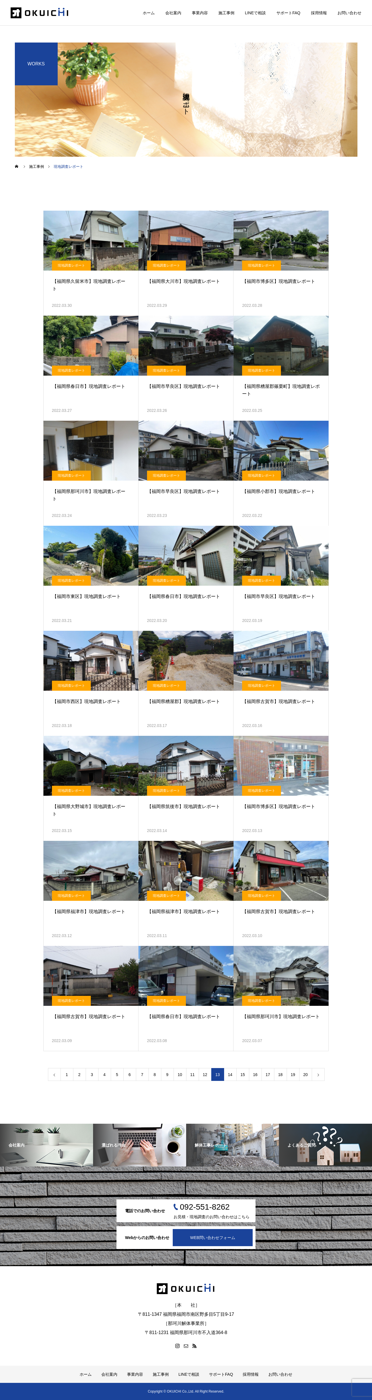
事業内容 (200, 13)
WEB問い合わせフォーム (212, 1237)
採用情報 (319, 13)
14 (230, 1074)
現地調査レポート (71, 265)
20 (305, 1074)
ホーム (149, 13)
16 (255, 1074)
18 (280, 1074)
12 (205, 1074)
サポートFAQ (288, 13)
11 (192, 1074)
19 (293, 1074)
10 (180, 1074)
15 (242, 1074)
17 (268, 1074)
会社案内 (173, 13)
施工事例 (226, 13)
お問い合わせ (349, 13)
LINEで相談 (255, 13)
